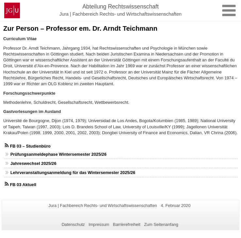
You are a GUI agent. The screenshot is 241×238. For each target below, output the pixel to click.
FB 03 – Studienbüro (30, 146)
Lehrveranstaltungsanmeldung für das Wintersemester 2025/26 (73, 172)
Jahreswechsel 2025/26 (33, 163)
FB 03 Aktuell (23, 184)
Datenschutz (73, 224)
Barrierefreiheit (126, 224)
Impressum (98, 224)
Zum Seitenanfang (161, 224)
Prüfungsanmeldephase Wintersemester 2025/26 (58, 154)
